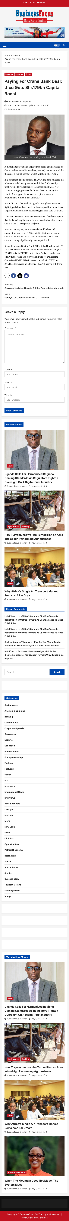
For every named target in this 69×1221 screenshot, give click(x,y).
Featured (19, 74)
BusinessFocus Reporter (19, 101)
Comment (10, 328)
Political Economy (13, 850)
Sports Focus (11, 867)
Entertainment (11, 751)
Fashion (8, 763)
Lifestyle (8, 809)
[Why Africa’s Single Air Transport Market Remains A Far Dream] (34, 567)
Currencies (10, 734)
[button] (4, 45)
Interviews (9, 797)
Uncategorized (12, 890)
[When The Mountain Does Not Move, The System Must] (34, 1156)
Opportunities (11, 844)
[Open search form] (64, 45)
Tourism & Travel (13, 884)
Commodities (11, 722)
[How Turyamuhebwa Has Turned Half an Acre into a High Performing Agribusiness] (34, 510)
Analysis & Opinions (14, 711)
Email (8, 382)
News (28, 74)
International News (14, 792)
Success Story (11, 879)
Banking (9, 74)
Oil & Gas (9, 838)
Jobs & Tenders (12, 803)
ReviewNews (27, 1217)
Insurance (9, 786)
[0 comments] (12, 109)
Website (8, 395)
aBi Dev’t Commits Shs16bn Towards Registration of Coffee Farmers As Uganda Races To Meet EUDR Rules (33, 620)
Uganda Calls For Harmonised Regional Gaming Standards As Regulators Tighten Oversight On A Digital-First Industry (31, 478)
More (7, 821)
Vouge (7, 896)
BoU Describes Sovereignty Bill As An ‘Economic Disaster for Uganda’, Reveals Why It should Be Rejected (33, 655)
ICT (6, 780)
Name (8, 369)
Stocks (8, 873)
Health (7, 774)
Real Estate (10, 855)
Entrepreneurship (13, 757)
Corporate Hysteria (14, 728)
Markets (8, 815)
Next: (34, 296)
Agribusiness (13, 526)
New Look (9, 826)
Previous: (34, 286)
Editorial (8, 740)
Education (9, 745)
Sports (7, 861)
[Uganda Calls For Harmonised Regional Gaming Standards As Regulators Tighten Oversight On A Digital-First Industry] (34, 450)
